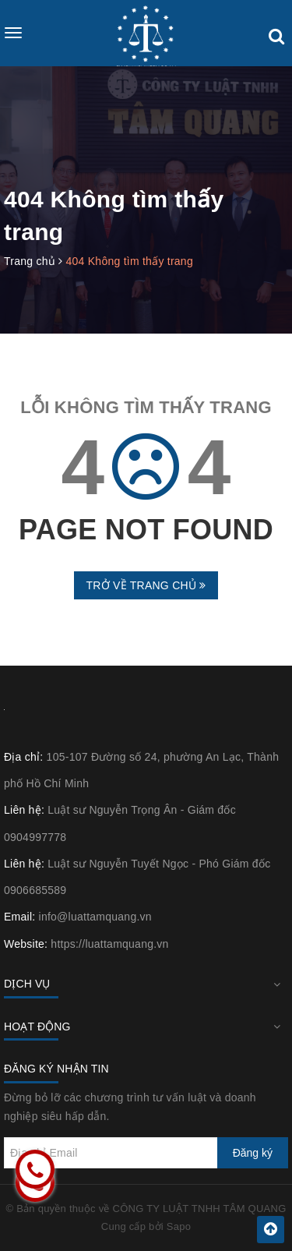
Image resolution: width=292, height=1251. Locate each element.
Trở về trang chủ (146, 585)
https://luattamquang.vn (109, 944)
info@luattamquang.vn (95, 916)
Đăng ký (253, 1153)
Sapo (179, 1226)
